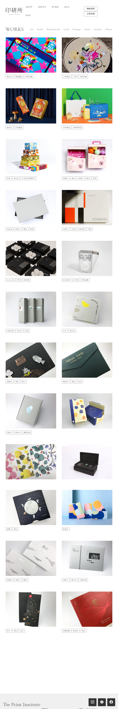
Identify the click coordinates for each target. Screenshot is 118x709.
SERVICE (42, 7)
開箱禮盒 (18, 76)
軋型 (94, 178)
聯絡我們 (91, 8)
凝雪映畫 (66, 630)
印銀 (76, 280)
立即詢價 (91, 14)
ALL (32, 29)
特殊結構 (28, 76)
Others (108, 29)
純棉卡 (65, 229)
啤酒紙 (9, 580)
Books (40, 29)
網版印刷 (27, 432)
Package (77, 29)
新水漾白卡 (67, 280)
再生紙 (19, 331)
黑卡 (8, 630)
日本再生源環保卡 (29, 178)
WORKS (55, 7)
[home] (14, 11)
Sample (98, 29)
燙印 (19, 280)
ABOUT (28, 7)
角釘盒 (16, 178)
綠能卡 (9, 432)
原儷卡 (65, 178)
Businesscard (53, 29)
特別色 (80, 178)
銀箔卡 (9, 127)
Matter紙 (10, 280)
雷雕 (8, 529)
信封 (79, 381)
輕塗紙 (65, 529)
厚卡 (23, 381)
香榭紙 (9, 381)
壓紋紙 (65, 381)
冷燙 (75, 76)
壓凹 (88, 178)
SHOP (28, 15)
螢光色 (9, 76)
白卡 (64, 331)
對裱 (8, 178)
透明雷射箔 (77, 127)
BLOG (67, 7)
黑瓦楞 (26, 280)
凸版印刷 (81, 229)
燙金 (73, 178)
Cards (66, 29)
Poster (87, 29)
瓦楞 (73, 229)
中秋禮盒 (66, 76)
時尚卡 (17, 229)
